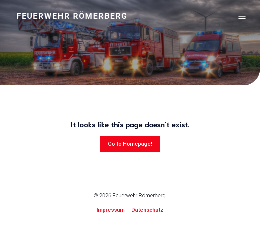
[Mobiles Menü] (242, 16)
